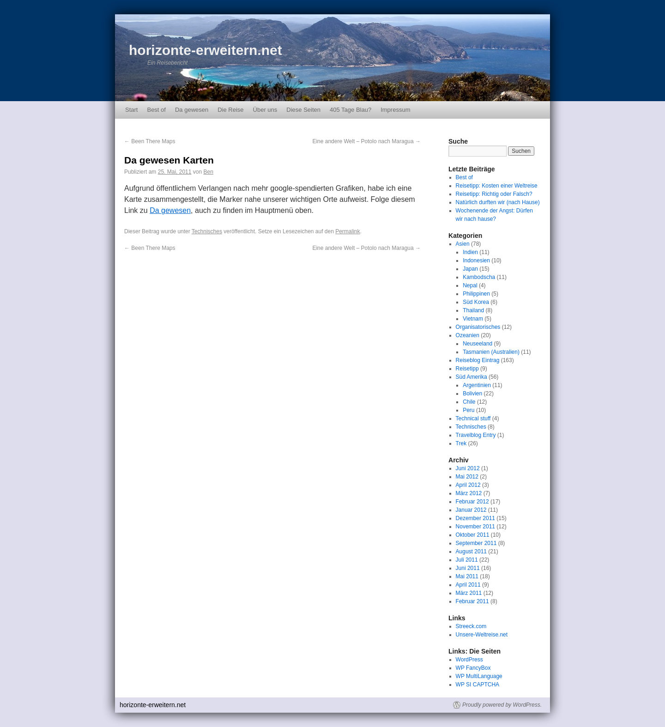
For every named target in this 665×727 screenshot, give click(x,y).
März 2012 (469, 493)
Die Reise (230, 109)
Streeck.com (471, 626)
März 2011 (469, 593)
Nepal (470, 285)
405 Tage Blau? (350, 109)
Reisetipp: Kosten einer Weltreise (497, 185)
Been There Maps (149, 141)
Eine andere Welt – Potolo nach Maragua (366, 141)
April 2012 (468, 485)
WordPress (469, 659)
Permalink (347, 231)
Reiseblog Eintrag (478, 360)
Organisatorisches (478, 327)
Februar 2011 (472, 601)
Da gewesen (191, 109)
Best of (156, 109)
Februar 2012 (472, 501)
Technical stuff (473, 418)
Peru (468, 410)
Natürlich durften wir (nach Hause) (498, 202)
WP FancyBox (473, 668)
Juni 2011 (468, 568)
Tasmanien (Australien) (491, 352)
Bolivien (472, 393)
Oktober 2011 (473, 535)
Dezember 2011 (475, 518)
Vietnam (473, 318)
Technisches (207, 231)
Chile (469, 402)
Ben (208, 172)
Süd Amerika (471, 377)
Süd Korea (476, 302)
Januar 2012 (471, 510)
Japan (470, 269)
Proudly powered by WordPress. (502, 705)
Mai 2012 (467, 476)
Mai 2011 (467, 576)
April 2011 (468, 585)
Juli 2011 (467, 560)
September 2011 (476, 543)
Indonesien (476, 260)
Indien (470, 252)
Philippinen (476, 294)
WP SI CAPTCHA (477, 684)
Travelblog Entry (476, 435)
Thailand (473, 310)
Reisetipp (467, 368)
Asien (463, 244)
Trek (461, 443)
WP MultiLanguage (479, 676)
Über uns (265, 109)
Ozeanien (467, 335)
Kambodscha (479, 277)
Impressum (395, 109)
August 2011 (471, 551)
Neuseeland (477, 343)
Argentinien (477, 385)
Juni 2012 (468, 468)
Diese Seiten (303, 109)
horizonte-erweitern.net (205, 50)
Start (131, 109)
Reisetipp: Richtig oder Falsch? (494, 194)
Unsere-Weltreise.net (482, 634)
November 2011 (475, 526)
